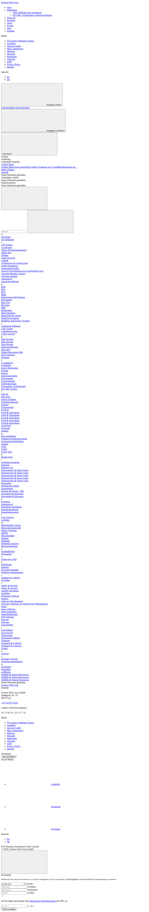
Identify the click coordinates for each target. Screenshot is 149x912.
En (8, 77)
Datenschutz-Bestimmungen (42, 901)
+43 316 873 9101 (9, 703)
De (8, 79)
